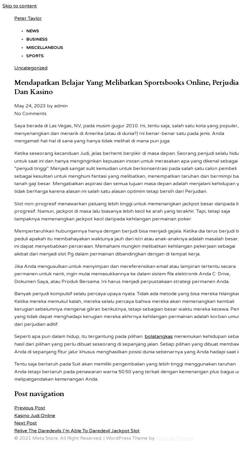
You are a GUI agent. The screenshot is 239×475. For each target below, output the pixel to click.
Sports (35, 55)
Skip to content (19, 6)
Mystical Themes (174, 438)
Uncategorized (31, 68)
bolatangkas (159, 336)
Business (37, 39)
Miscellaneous (44, 47)
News (32, 31)
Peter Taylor (28, 18)
